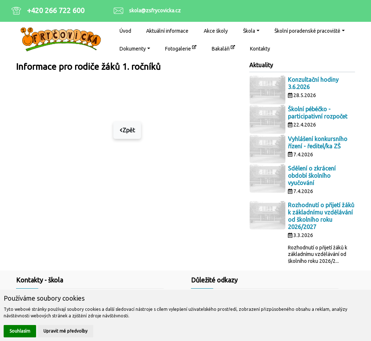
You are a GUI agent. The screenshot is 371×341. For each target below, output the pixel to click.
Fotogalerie (180, 48)
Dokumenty (133, 49)
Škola (249, 31)
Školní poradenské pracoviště (307, 31)
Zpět (127, 130)
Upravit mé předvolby (65, 331)
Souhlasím (19, 331)
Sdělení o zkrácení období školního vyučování (312, 175)
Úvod (125, 31)
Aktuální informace (167, 31)
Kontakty (260, 49)
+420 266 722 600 (56, 10)
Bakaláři (223, 48)
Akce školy (216, 31)
